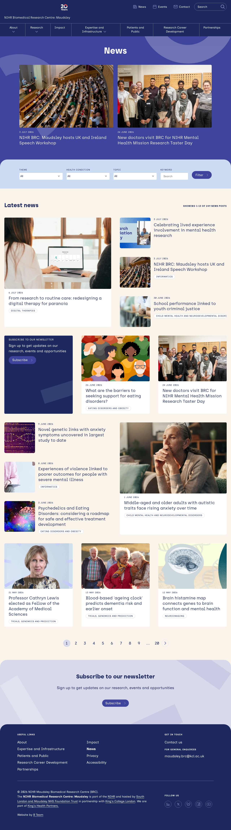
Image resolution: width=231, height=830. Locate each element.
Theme (23, 166)
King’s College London (120, 801)
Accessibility (96, 762)
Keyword (166, 166)
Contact (181, 7)
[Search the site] (210, 7)
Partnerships (214, 27)
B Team (38, 814)
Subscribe (23, 357)
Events (159, 7)
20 (157, 643)
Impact (59, 27)
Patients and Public (136, 27)
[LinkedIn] (168, 804)
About (14, 28)
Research (37, 28)
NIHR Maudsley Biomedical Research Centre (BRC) (30, 7)
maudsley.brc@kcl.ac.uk (184, 756)
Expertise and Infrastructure (94, 28)
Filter (202, 173)
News (139, 7)
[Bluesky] (188, 804)
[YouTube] (208, 804)
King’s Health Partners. (43, 805)
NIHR (111, 796)
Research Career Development (178, 27)
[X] (178, 804)
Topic (117, 166)
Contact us (173, 742)
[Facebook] (198, 804)
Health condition (78, 166)
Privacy (92, 756)
